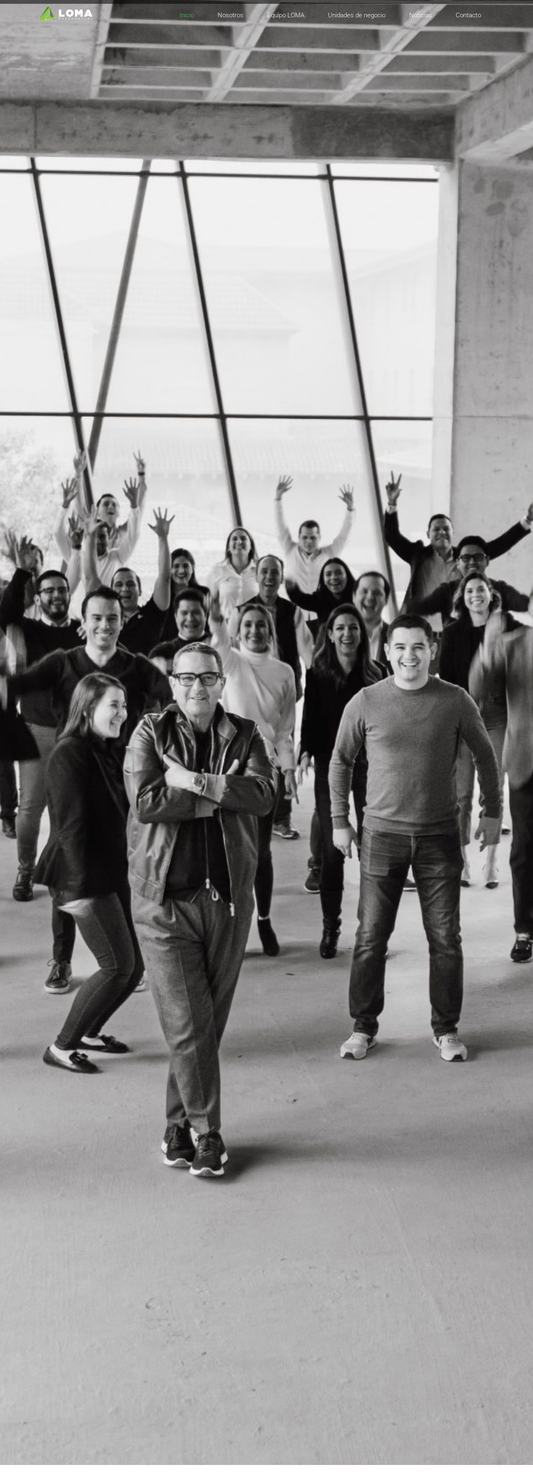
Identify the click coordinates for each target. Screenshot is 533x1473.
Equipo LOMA (285, 15)
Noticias (420, 15)
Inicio (187, 15)
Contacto (468, 15)
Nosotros (230, 15)
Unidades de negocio (356, 15)
